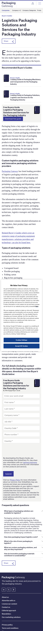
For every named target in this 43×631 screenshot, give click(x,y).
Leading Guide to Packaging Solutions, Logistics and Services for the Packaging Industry (25, 97)
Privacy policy (7, 608)
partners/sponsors (30, 462)
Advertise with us (8, 584)
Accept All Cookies (21, 346)
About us (5, 581)
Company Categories (29, 10)
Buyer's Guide (15, 78)
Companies (5, 10)
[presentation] (20, 449)
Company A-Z (16, 10)
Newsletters (6, 598)
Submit (8, 474)
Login (32, 3)
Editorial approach (9, 594)
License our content (9, 588)
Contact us (6, 591)
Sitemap (5, 615)
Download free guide (13, 119)
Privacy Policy (15, 480)
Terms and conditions (10, 612)
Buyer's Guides (7, 16)
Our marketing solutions (11, 601)
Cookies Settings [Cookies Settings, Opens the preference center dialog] (21, 340)
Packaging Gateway (10, 171)
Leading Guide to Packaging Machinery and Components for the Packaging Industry (25, 81)
